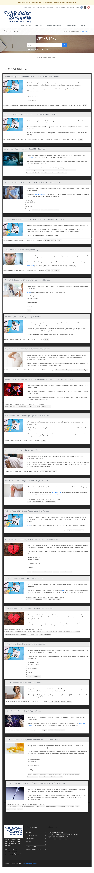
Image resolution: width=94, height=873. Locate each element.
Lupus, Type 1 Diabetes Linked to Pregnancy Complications (27, 349)
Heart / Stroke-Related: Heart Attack (42, 572)
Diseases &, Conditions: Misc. (71, 774)
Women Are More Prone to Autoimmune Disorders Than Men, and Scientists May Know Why (40, 379)
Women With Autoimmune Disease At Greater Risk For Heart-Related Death (32, 182)
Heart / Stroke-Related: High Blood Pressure (45, 631)
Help (33, 7)
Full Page (78, 105)
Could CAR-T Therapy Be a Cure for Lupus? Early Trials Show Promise (30, 114)
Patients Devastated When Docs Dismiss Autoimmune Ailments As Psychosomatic (35, 219)
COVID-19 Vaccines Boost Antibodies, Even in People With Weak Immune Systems (37, 783)
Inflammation (36, 210)
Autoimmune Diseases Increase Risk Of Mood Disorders (25, 149)
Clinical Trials (56, 599)
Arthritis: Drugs (56, 270)
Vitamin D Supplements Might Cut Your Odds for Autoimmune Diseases (33, 739)
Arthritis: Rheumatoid (57, 170)
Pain (50, 599)
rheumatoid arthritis (40, 194)
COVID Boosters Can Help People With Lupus (23, 683)
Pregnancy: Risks (46, 471)
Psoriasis (72, 170)
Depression (36, 170)
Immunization (61, 806)
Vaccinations (71, 26)
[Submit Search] (64, 45)
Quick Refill (50, 7)
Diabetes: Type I (83, 370)
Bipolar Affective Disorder (33, 172)
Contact (84, 26)
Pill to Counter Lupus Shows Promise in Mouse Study (26, 644)
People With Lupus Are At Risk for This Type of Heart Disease (27, 280)
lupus (63, 590)
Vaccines (57, 701)
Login (77, 7)
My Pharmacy (25, 26)
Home (65, 31)
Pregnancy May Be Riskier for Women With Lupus (23, 450)
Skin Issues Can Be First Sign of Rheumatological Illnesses (26, 480)
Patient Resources (54, 26)
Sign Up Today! (70, 7)
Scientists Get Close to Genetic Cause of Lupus (23, 711)
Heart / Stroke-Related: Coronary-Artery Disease (18, 631)
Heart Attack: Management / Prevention (15, 634)
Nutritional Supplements (55, 774)
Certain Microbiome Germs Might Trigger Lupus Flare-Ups (26, 416)
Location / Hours (60, 7)
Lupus (84, 105)
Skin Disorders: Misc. (38, 501)
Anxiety (29, 170)
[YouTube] (89, 863)
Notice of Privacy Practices (34, 849)
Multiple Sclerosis (45, 170)
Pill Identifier (41, 7)
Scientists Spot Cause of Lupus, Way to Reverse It (23, 316)
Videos (45, 49)
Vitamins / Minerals (32, 777)
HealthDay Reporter (33, 296)
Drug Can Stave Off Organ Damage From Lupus (22, 250)
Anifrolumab (30, 265)
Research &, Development (35, 599)
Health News (33, 49)
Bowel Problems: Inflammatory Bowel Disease (54, 172)
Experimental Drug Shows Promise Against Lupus (24, 578)
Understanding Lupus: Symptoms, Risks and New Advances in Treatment (31, 77)
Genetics (50, 730)
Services (38, 26)
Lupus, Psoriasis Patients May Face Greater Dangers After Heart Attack (31, 539)
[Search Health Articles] (44, 45)
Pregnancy (69, 370)
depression (30, 157)
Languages (28, 7)
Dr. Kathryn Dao (56, 492)
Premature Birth (60, 370)
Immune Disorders (10, 406)
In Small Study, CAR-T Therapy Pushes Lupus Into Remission (27, 511)
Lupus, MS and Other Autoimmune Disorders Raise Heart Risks (29, 609)
